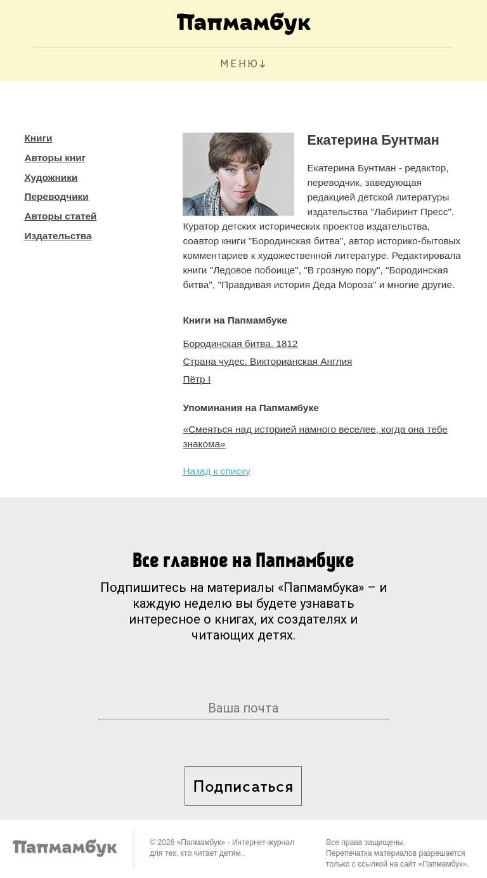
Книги (38, 138)
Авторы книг (55, 157)
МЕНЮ (239, 64)
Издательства (57, 235)
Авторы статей (60, 216)
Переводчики (56, 196)
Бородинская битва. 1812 (240, 343)
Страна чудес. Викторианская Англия (267, 361)
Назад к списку (216, 471)
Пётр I (197, 379)
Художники (50, 177)
